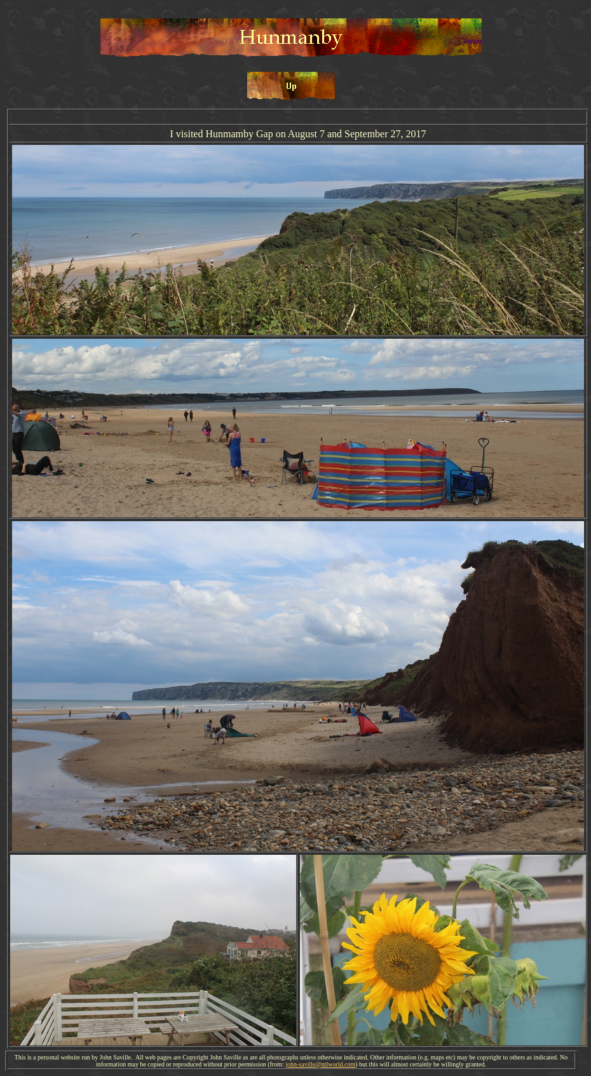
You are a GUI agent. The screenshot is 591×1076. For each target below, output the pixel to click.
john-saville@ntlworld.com (320, 1064)
